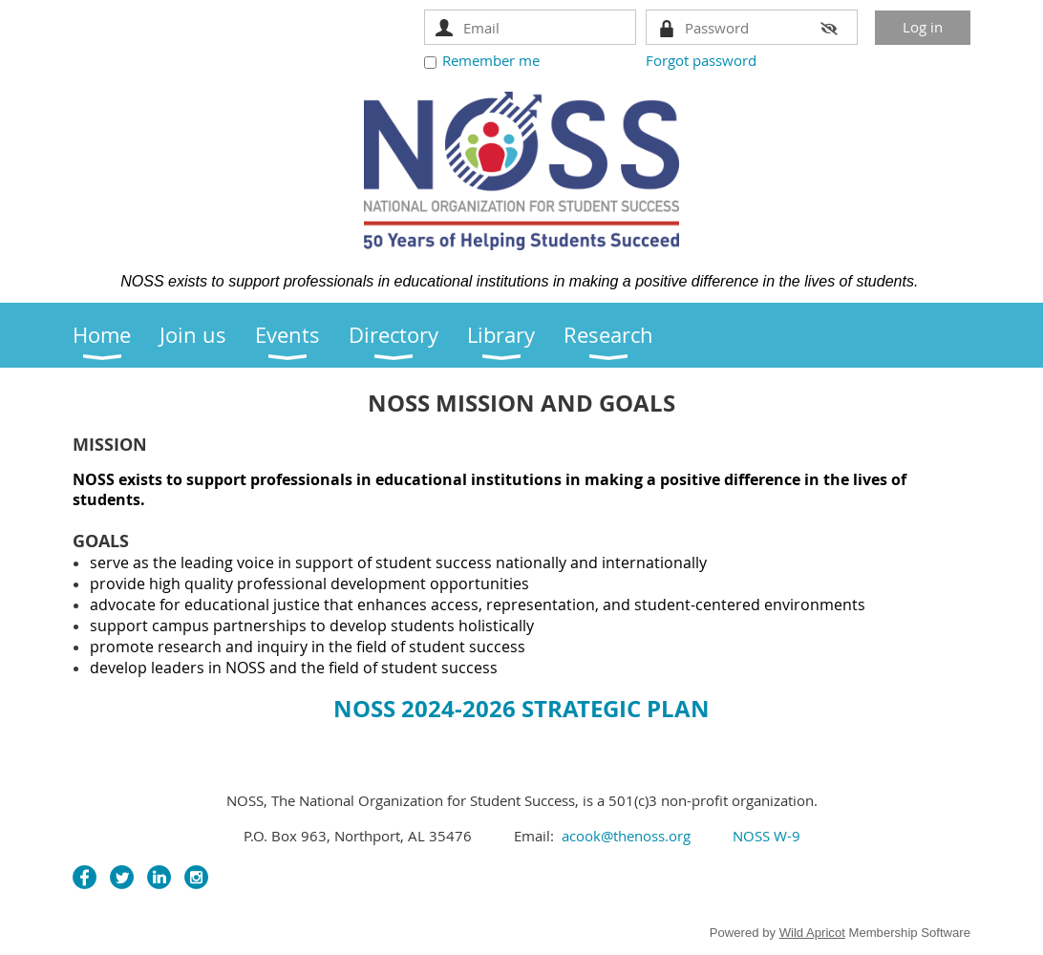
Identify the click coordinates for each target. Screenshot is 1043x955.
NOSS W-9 (764, 835)
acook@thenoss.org (626, 835)
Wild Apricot (812, 932)
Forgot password (701, 60)
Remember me (491, 60)
